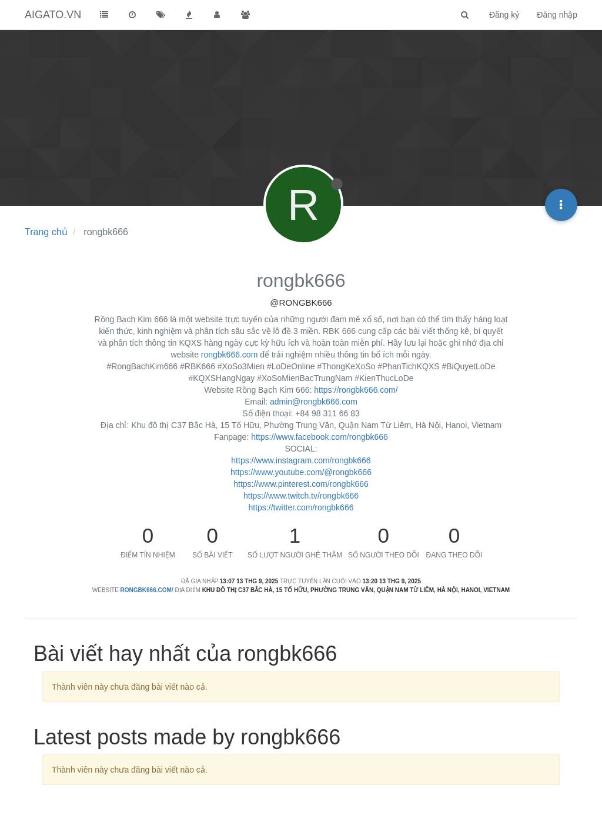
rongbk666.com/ (147, 590)
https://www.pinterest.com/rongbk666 (301, 484)
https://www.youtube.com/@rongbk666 (301, 472)
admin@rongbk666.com (313, 401)
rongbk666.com (229, 354)
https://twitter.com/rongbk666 (301, 507)
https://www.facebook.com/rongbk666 (319, 437)
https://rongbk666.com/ (355, 390)
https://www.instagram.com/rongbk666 (300, 460)
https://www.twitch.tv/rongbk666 (301, 495)
